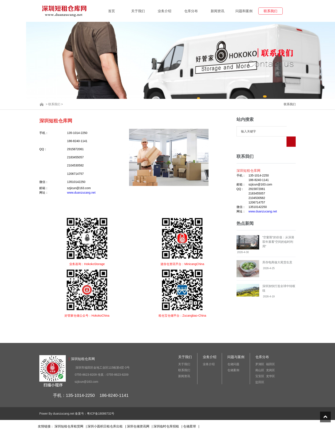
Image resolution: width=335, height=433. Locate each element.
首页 (111, 11)
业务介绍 (164, 11)
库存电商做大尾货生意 (277, 252)
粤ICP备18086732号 (100, 413)
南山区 (259, 370)
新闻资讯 (217, 11)
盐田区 (259, 382)
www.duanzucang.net (81, 192)
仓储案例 (233, 370)
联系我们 (270, 11)
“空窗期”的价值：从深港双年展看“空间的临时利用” (278, 231)
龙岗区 (270, 370)
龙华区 (270, 376)
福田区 (270, 364)
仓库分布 (191, 11)
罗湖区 (259, 364)
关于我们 (138, 11)
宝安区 (259, 376)
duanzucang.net (63, 413)
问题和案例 (244, 11)
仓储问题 (233, 364)
